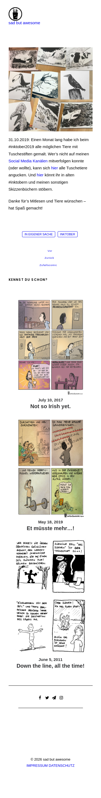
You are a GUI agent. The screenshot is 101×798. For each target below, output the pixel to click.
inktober (67, 234)
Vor (49, 250)
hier (54, 168)
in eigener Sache (39, 234)
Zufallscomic (48, 265)
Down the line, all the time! (50, 666)
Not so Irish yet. (50, 406)
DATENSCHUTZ (62, 766)
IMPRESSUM (37, 766)
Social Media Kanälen (28, 161)
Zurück (49, 258)
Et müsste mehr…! (50, 528)
